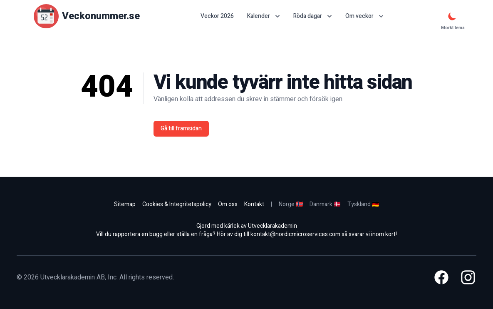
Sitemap (125, 204)
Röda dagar (312, 16)
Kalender (263, 16)
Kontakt (254, 204)
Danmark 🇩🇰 (325, 204)
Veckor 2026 (217, 16)
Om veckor (364, 16)
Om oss (228, 204)
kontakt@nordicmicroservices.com (295, 234)
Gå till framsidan (181, 128)
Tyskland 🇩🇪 (363, 204)
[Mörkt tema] (452, 16)
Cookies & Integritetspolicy (176, 204)
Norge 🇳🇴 (291, 204)
